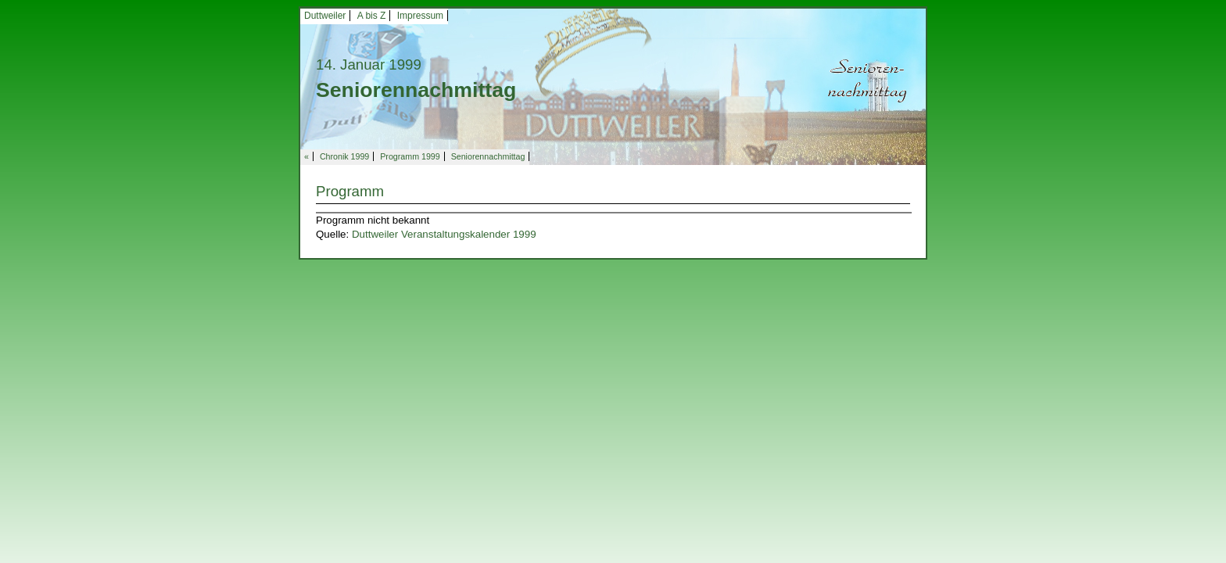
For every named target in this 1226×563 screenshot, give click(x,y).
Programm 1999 (409, 156)
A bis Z (371, 15)
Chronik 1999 (344, 156)
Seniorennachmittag (488, 156)
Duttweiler (325, 15)
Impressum (420, 15)
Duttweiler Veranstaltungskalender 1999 (444, 234)
